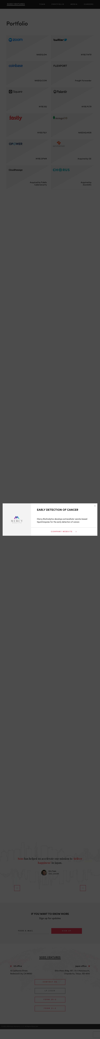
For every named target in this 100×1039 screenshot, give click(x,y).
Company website (63, 531)
